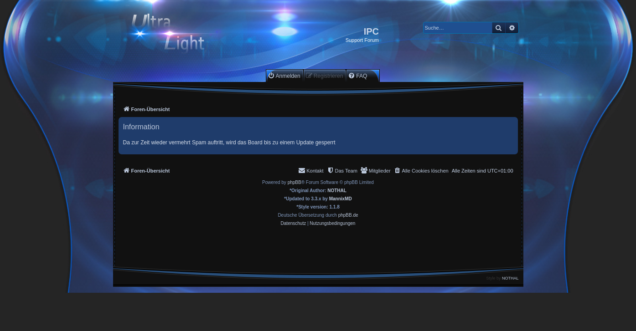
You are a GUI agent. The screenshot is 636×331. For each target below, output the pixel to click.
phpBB (294, 182)
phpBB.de (348, 215)
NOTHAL (336, 190)
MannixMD (340, 198)
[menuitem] (284, 75)
